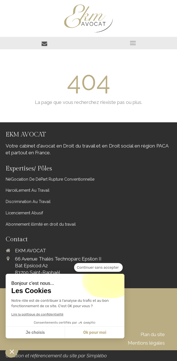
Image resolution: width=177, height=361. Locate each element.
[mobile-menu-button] (132, 43)
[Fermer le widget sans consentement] (98, 267)
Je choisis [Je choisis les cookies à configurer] (35, 332)
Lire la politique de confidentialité (37, 314)
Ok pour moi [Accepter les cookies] (94, 332)
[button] (12, 351)
